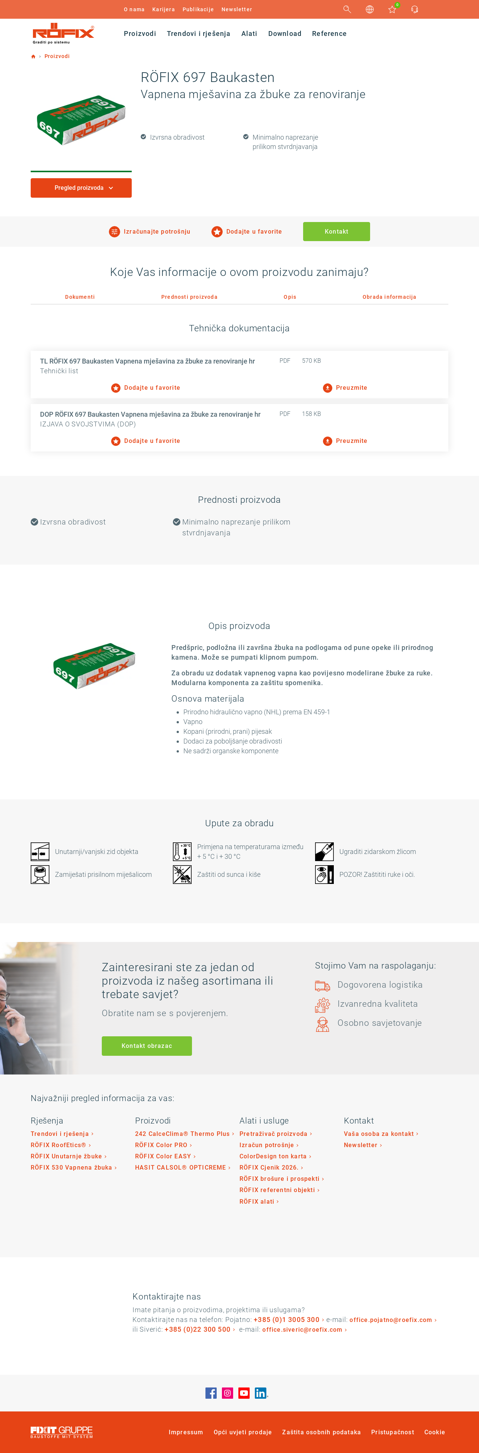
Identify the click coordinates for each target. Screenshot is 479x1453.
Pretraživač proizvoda (274, 1133)
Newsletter (237, 9)
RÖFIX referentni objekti (277, 1190)
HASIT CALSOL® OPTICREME (180, 1167)
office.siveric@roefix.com (302, 1329)
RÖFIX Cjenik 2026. (269, 1167)
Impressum (186, 1432)
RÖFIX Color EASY (163, 1156)
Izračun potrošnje (267, 1145)
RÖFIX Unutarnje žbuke (66, 1156)
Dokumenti (80, 297)
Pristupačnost (392, 1432)
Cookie (434, 1432)
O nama (134, 9)
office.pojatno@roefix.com (391, 1319)
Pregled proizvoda (80, 187)
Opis (290, 297)
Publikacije (198, 9)
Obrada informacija (390, 297)
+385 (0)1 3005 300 (287, 1319)
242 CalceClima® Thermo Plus (182, 1133)
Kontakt (336, 231)
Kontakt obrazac (147, 1045)
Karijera (163, 9)
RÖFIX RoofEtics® (58, 1145)
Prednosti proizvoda (189, 297)
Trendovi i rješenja (60, 1133)
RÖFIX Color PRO (161, 1145)
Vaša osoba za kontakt (379, 1133)
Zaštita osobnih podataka (321, 1432)
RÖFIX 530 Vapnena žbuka (72, 1167)
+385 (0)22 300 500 (198, 1329)
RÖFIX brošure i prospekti (280, 1178)
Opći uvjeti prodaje (243, 1432)
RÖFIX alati (257, 1201)
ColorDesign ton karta (273, 1156)
